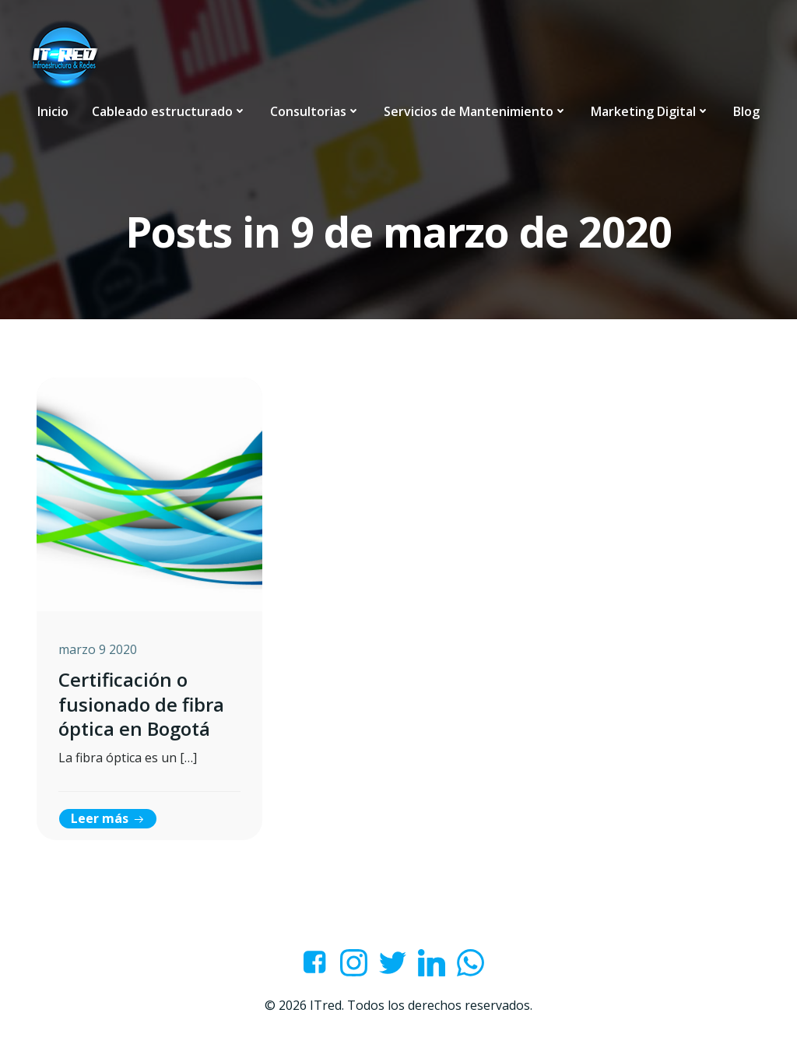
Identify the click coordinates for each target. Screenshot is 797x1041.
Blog (746, 110)
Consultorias (315, 110)
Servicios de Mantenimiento (475, 110)
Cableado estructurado (169, 110)
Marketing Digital (650, 110)
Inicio (52, 110)
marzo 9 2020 (99, 651)
